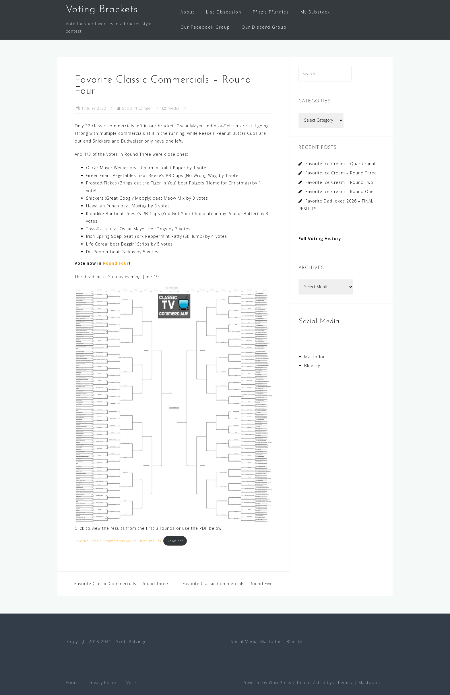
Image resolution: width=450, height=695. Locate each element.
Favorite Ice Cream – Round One (339, 191)
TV (184, 108)
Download (175, 541)
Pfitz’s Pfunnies (271, 12)
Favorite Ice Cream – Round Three (341, 173)
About (188, 12)
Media (174, 108)
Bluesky (312, 365)
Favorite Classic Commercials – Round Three (121, 583)
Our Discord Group (264, 27)
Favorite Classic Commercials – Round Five (228, 583)
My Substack (315, 12)
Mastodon (315, 356)
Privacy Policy (102, 682)
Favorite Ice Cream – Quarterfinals (341, 163)
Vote (131, 682)
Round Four (116, 263)
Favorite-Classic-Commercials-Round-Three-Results (118, 541)
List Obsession (223, 12)
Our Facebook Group (205, 27)
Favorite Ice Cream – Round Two (339, 182)
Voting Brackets (102, 10)
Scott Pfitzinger (137, 108)
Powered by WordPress (267, 682)
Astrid (319, 682)
